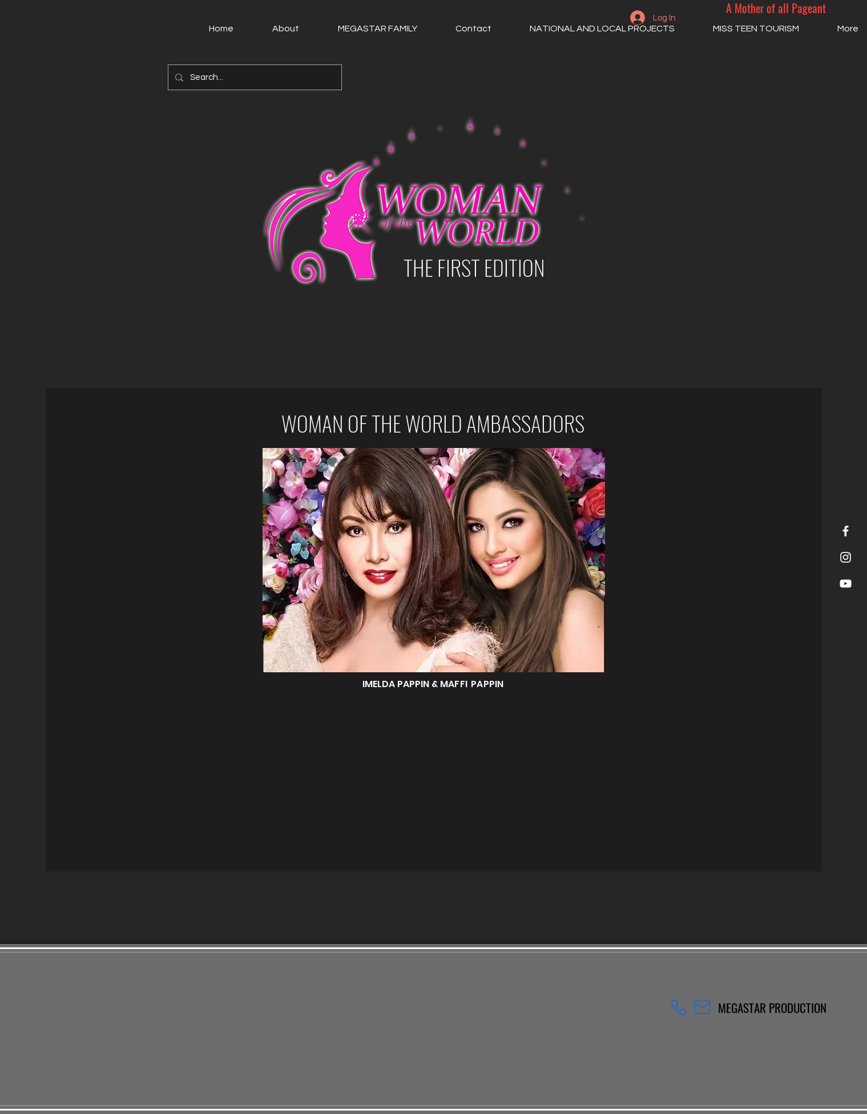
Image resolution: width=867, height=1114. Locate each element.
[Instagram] (845, 557)
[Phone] (679, 1007)
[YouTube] (845, 583)
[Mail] (702, 1007)
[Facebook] (845, 531)
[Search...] (253, 77)
